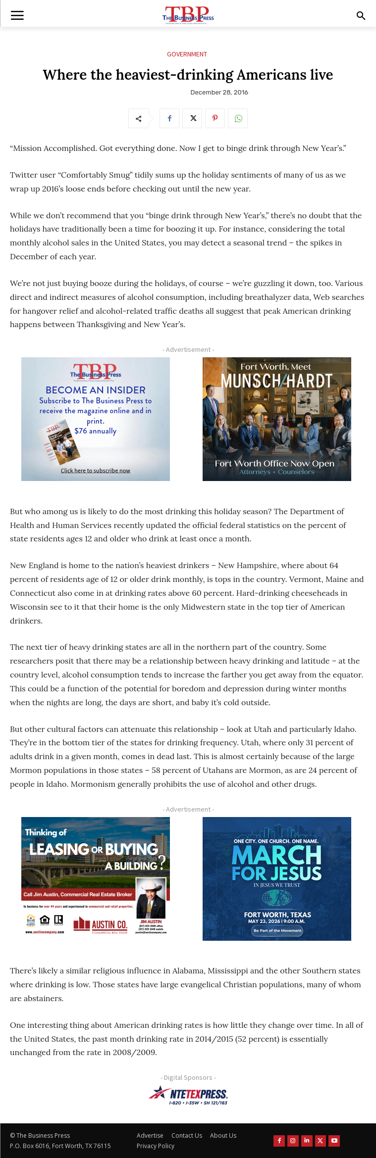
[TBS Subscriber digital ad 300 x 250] (95, 419)
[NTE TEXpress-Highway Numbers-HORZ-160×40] (188, 1095)
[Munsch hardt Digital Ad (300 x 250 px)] (277, 419)
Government (187, 54)
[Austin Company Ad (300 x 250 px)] (95, 879)
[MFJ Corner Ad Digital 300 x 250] (277, 879)
